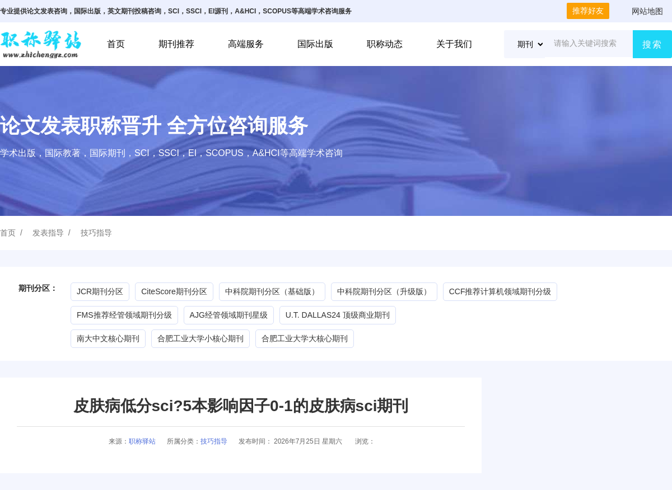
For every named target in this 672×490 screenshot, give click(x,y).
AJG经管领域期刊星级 (229, 314)
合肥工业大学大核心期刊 (305, 338)
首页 (116, 44)
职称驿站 (142, 441)
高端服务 (246, 44)
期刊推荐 (176, 44)
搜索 (652, 44)
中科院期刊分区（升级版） (384, 291)
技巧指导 (96, 232)
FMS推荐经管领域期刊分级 (124, 314)
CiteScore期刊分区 (174, 291)
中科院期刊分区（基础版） (272, 291)
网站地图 (647, 11)
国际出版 (315, 44)
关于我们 (454, 44)
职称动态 (385, 44)
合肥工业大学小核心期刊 (200, 338)
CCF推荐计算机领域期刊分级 (500, 291)
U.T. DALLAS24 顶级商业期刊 (338, 314)
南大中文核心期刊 (108, 338)
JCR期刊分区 (100, 291)
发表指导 (48, 232)
